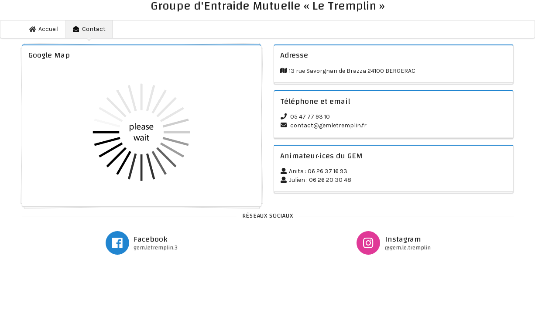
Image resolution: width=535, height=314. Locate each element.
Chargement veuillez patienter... (141, 132)
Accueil (44, 29)
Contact (89, 29)
